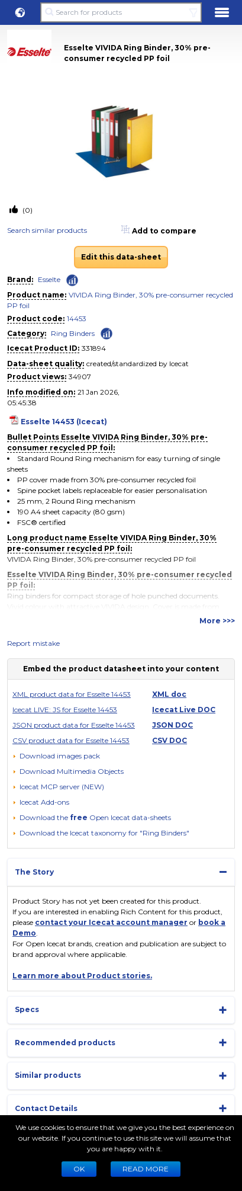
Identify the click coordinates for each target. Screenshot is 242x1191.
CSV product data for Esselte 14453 (71, 740)
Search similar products (47, 230)
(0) (27, 210)
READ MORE (145, 1168)
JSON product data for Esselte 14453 (73, 725)
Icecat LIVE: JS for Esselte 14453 (64, 709)
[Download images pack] (56, 756)
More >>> (217, 620)
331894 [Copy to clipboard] (94, 348)
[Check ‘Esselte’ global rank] (72, 280)
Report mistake (33, 643)
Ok (79, 1168)
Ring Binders (73, 333)
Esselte (49, 279)
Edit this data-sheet (121, 256)
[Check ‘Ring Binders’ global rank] (106, 332)
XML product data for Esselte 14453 (71, 694)
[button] (20, 12)
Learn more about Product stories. (82, 975)
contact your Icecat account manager (111, 922)
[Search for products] (121, 12)
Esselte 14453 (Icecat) (64, 421)
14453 (76, 318)
